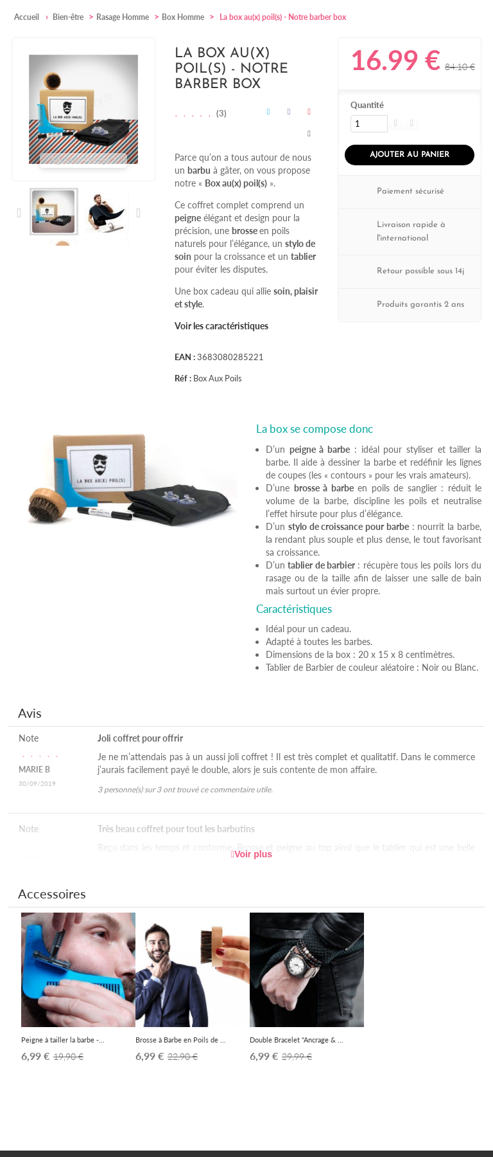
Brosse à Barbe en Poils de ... (180, 1039)
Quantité (367, 105)
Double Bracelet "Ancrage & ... (296, 1039)
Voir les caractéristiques (221, 325)
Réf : (183, 378)
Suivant (138, 213)
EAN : (185, 357)
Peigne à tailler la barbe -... (63, 1039)
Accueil (26, 17)
